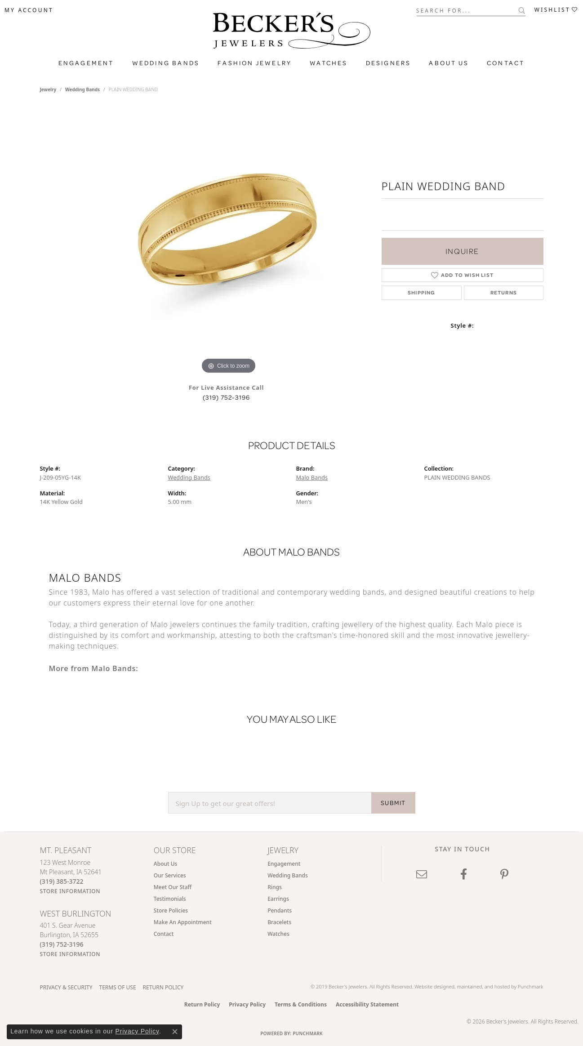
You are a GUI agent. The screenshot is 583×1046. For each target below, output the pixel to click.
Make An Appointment (183, 922)
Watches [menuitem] (278, 934)
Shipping (422, 292)
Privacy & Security (66, 987)
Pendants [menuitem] (279, 910)
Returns (503, 292)
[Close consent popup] (175, 1031)
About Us (449, 62)
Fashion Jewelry (255, 62)
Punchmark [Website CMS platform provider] (308, 1033)
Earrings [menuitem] (278, 899)
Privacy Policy (247, 1004)
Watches (328, 62)
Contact (506, 62)
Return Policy (163, 987)
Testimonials (170, 899)
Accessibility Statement (367, 1004)
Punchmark (530, 986)
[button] (28, 10)
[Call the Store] (62, 881)
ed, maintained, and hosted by (483, 986)
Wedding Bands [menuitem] (287, 875)
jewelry (48, 89)
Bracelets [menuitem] (279, 922)
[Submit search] (522, 10)
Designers (388, 62)
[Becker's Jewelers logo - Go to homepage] (291, 33)
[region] (229, 241)
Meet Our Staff (172, 887)
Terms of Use (117, 987)
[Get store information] (70, 891)
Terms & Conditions (301, 1004)
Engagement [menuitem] (283, 864)
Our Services (170, 875)
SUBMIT (393, 802)
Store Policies (171, 910)
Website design (431, 986)
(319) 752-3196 (226, 397)
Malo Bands (312, 477)
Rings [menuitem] (274, 887)
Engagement (86, 62)
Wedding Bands (166, 62)
